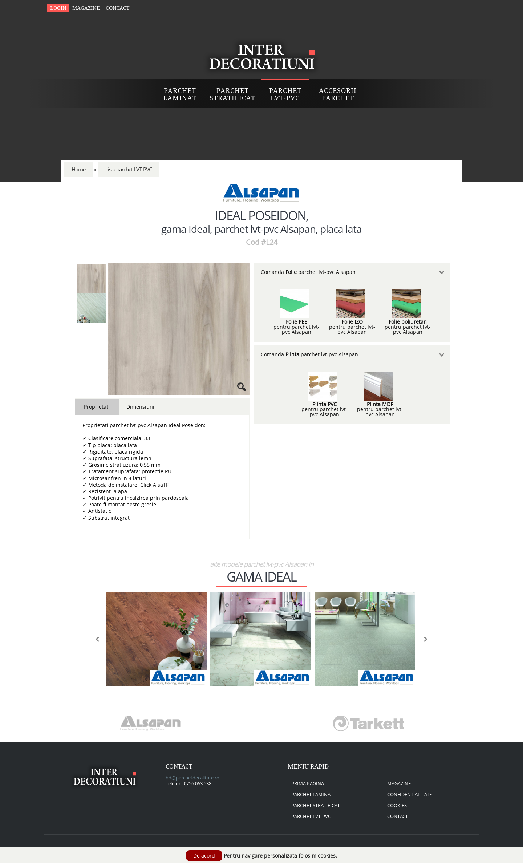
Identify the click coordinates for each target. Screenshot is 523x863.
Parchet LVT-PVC (285, 94)
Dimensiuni (140, 406)
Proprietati (97, 406)
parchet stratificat (315, 805)
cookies (397, 805)
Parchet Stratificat (232, 94)
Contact (118, 8)
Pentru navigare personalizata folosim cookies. (280, 855)
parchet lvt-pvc (311, 816)
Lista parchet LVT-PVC (128, 169)
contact (397, 816)
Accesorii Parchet (338, 94)
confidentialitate (409, 794)
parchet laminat (312, 794)
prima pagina (307, 783)
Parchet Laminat (179, 94)
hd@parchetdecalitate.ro (192, 777)
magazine (399, 783)
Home (78, 169)
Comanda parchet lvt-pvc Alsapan (308, 271)
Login (58, 8)
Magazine (86, 8)
